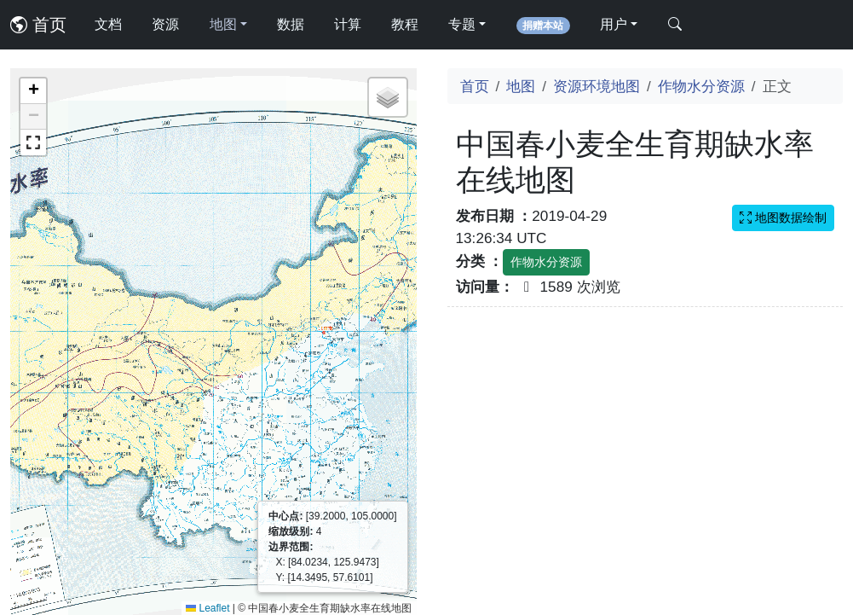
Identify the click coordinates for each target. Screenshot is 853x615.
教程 (404, 24)
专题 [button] (461, 24)
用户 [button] (613, 24)
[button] (33, 91)
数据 (290, 24)
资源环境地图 (596, 86)
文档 (108, 24)
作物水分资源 (701, 86)
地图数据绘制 (783, 217)
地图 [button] (223, 24)
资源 (165, 24)
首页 (38, 24)
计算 (347, 24)
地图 (520, 86)
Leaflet (207, 608)
